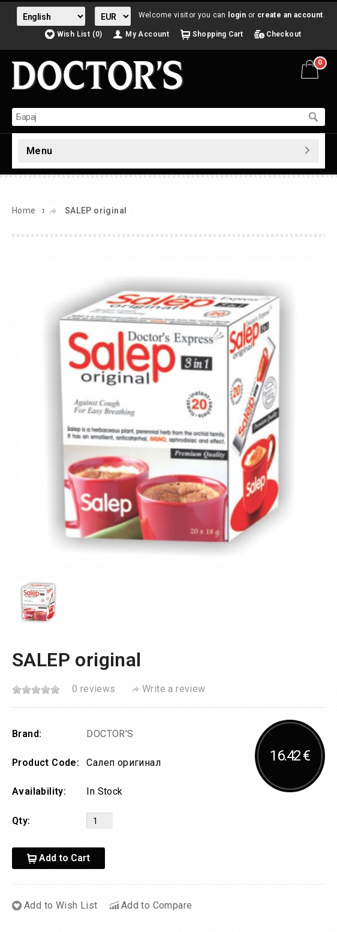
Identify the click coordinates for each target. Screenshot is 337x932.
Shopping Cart (217, 34)
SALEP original (96, 210)
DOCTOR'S (109, 733)
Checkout (283, 34)
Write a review (174, 689)
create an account (290, 15)
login (237, 15)
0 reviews (94, 689)
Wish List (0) (80, 34)
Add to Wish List (60, 905)
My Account (147, 34)
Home (24, 210)
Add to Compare (156, 905)
